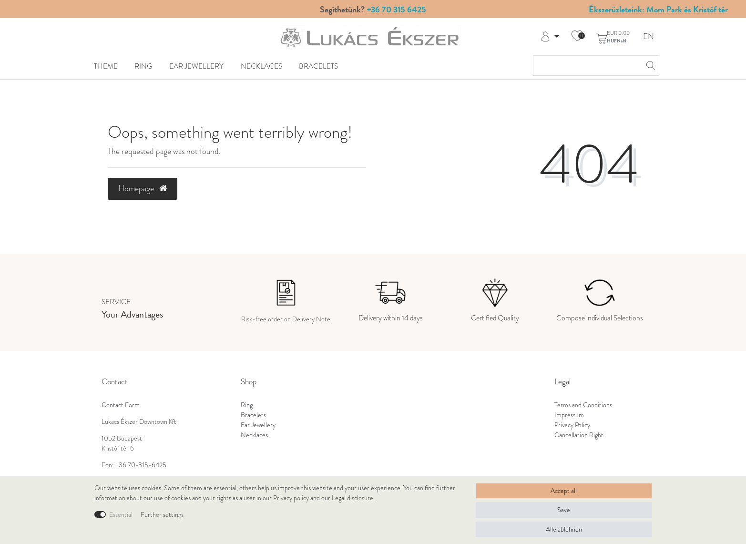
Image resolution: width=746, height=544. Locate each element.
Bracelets (318, 66)
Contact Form (121, 405)
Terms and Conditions (583, 405)
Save (563, 509)
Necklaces (261, 66)
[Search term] (586, 65)
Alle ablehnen (564, 529)
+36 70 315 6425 (396, 9)
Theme (106, 66)
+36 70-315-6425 (140, 465)
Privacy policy (291, 498)
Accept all (564, 490)
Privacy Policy (572, 425)
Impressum (569, 415)
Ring (143, 66)
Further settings (162, 514)
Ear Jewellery (196, 66)
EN (648, 37)
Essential (121, 514)
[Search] (649, 65)
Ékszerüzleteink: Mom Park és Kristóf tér (658, 9)
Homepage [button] (142, 188)
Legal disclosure (352, 498)
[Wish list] (577, 36)
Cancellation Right (578, 435)
